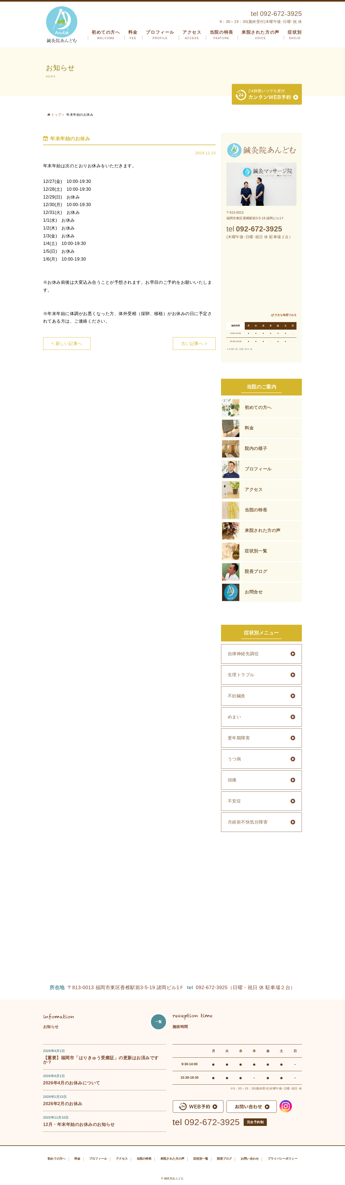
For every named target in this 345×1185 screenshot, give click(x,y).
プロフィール (160, 35)
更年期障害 (239, 738)
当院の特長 (221, 35)
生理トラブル (241, 674)
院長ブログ (256, 571)
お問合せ (254, 592)
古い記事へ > (194, 343)
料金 (133, 35)
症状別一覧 (256, 551)
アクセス (191, 35)
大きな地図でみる (285, 314)
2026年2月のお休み (62, 1103)
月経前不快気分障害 (248, 822)
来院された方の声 (261, 35)
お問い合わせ (250, 1158)
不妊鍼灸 (237, 696)
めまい (234, 717)
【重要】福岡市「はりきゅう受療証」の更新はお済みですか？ (100, 1060)
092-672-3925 (212, 1122)
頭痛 (232, 780)
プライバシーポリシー (283, 1158)
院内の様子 (256, 448)
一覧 (158, 1022)
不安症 (234, 801)
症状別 (295, 35)
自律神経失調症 (243, 653)
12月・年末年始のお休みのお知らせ (79, 1124)
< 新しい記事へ (66, 343)
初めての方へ (106, 35)
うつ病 (234, 759)
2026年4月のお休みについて (71, 1083)
